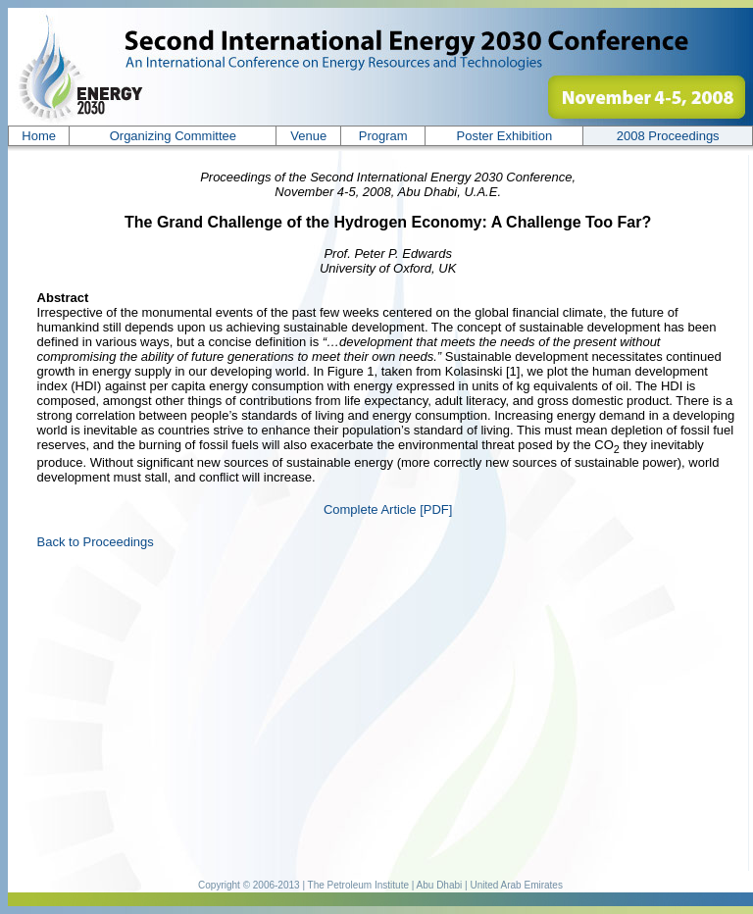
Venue (308, 135)
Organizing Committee (173, 135)
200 (668, 135)
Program (383, 135)
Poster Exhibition (505, 135)
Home (39, 135)
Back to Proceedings (95, 541)
